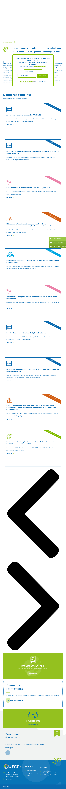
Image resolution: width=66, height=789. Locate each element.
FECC (28, 776)
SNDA (28, 772)
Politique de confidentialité (49, 773)
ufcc (8, 786)
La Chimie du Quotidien (33, 774)
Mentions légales (46, 771)
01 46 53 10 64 (9, 779)
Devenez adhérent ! (40, 66)
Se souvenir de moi (39, 81)
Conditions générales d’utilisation (51, 775)
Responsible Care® (32, 770)
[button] (57, 239)
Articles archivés (9, 42)
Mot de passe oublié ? (26, 81)
